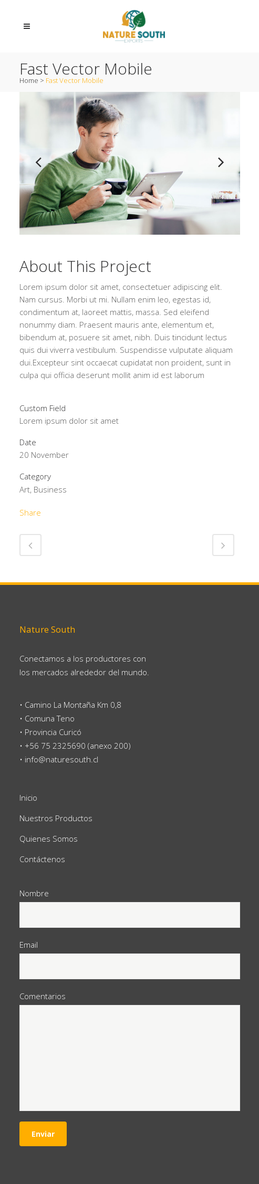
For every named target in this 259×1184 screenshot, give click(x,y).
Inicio (28, 797)
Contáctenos (42, 859)
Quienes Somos (48, 838)
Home (28, 80)
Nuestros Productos (55, 818)
